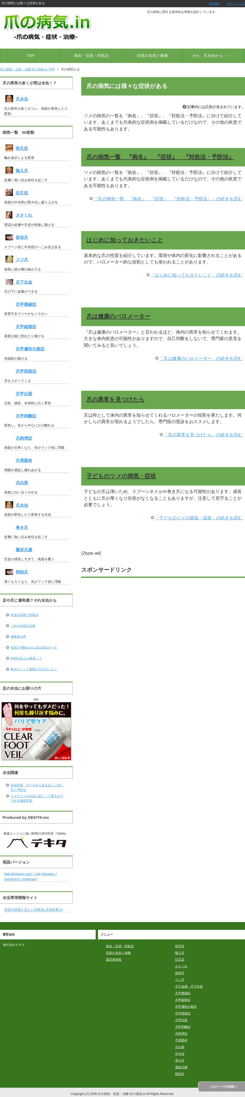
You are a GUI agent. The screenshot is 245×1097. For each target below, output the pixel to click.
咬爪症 (22, 148)
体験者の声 (18, 636)
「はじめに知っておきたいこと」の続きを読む (196, 275)
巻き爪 (22, 527)
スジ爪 (22, 259)
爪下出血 (24, 282)
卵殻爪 (22, 572)
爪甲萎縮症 (26, 304)
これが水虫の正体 (23, 626)
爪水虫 (22, 99)
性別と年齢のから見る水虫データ (34, 647)
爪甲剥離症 (26, 416)
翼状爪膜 (24, 550)
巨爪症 (22, 193)
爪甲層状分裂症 (30, 349)
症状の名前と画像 (152, 55)
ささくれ (24, 215)
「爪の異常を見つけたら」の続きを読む (203, 434)
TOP (31, 55)
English (214, 3)
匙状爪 (22, 237)
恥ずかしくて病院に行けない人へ (34, 669)
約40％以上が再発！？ (26, 658)
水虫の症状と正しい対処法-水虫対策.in (33, 909)
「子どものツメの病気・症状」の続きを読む (198, 518)
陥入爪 (22, 170)
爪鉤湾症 (24, 438)
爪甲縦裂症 (26, 327)
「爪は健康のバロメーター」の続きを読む (200, 358)
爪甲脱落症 (26, 371)
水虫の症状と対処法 (24, 615)
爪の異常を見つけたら (115, 399)
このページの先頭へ (223, 1086)
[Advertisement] (163, 618)
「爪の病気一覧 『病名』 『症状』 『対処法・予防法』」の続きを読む (167, 198)
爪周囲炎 (24, 460)
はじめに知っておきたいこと (124, 240)
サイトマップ (235, 3)
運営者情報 (113, 959)
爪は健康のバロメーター (118, 316)
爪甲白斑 (24, 394)
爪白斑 (22, 483)
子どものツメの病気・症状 (121, 476)
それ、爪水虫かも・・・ (213, 55)
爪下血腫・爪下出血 (189, 986)
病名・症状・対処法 (91, 55)
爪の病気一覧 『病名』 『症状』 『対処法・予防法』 (160, 157)
